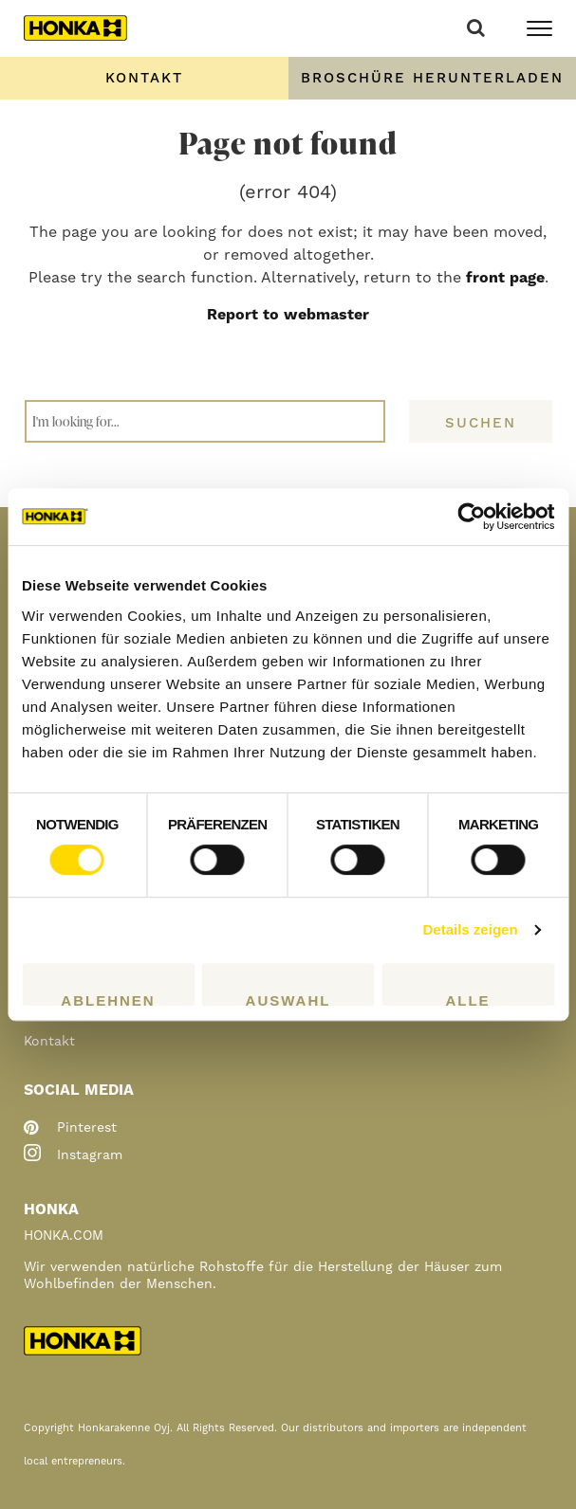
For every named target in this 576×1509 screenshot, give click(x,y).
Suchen (480, 423)
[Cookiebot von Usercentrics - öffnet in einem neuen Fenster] (471, 516)
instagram (73, 1155)
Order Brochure (431, 78)
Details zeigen (470, 929)
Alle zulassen (468, 999)
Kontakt (144, 78)
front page (505, 277)
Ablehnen (108, 999)
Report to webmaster (288, 314)
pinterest (70, 1127)
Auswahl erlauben (288, 999)
